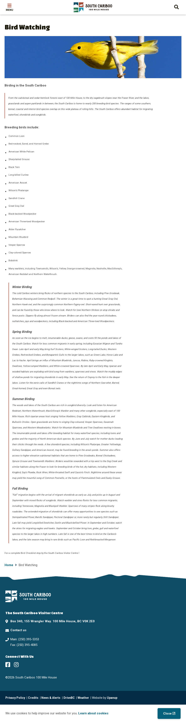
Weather (83, 697)
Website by (104, 697)
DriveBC (69, 697)
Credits (33, 697)
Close (167, 713)
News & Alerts (50, 697)
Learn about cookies (93, 713)
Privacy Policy (15, 697)
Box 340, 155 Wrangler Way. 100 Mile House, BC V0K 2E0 (52, 621)
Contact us (18, 630)
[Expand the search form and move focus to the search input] (176, 6)
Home (9, 565)
